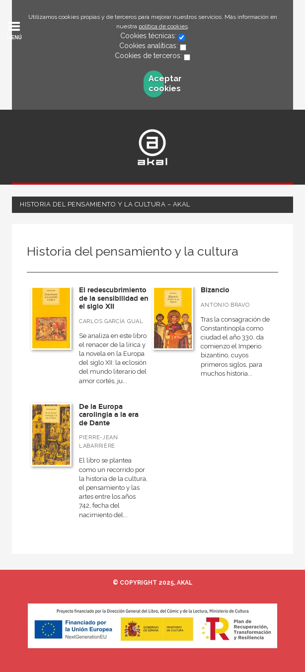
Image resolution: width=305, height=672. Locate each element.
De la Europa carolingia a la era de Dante (109, 415)
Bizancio (215, 290)
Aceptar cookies (156, 83)
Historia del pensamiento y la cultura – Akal (105, 204)
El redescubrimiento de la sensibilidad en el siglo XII (114, 298)
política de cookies (163, 26)
